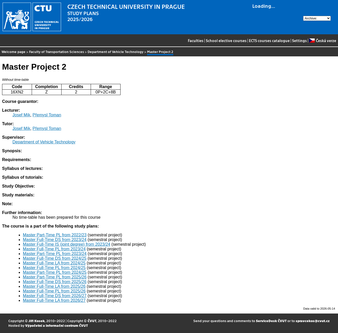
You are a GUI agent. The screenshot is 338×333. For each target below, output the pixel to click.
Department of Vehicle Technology (115, 52)
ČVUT (92, 321)
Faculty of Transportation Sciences (56, 52)
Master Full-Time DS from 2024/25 (55, 258)
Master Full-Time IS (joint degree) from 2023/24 (66, 244)
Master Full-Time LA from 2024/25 (54, 263)
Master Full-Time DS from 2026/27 (55, 296)
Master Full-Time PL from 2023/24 (54, 249)
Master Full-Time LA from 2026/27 (54, 300)
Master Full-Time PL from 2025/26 (54, 291)
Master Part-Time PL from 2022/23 (55, 235)
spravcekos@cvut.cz (313, 321)
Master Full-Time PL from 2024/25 (54, 267)
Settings (299, 40)
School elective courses (226, 40)
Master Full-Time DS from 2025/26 (55, 281)
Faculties (195, 40)
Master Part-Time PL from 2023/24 (55, 253)
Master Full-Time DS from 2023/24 (55, 239)
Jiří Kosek (37, 321)
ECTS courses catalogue (269, 40)
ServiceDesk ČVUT (271, 321)
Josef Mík (21, 115)
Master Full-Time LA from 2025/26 (54, 286)
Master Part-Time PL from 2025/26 (55, 277)
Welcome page (13, 52)
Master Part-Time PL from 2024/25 (55, 272)
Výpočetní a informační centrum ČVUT (56, 325)
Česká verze (322, 40)
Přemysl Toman (46, 115)
